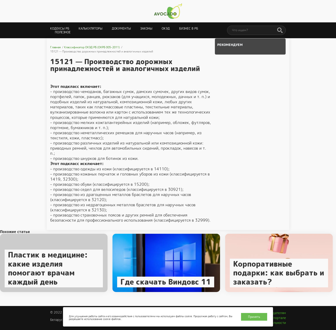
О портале (278, 318)
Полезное (63, 32)
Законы (146, 28)
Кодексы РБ (59, 28)
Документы (121, 28)
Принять (254, 317)
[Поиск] (280, 31)
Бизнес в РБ (188, 28)
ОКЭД (166, 28)
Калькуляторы (90, 28)
